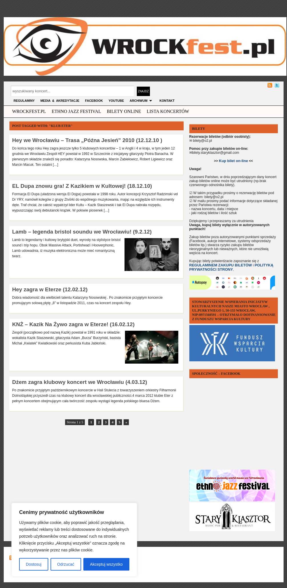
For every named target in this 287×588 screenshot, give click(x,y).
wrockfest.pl (29, 111)
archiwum (142, 100)
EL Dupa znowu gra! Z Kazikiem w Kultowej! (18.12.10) (82, 186)
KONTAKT (166, 100)
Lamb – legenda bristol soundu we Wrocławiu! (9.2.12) (82, 232)
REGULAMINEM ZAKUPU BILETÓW (220, 265)
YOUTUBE (116, 100)
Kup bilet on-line (233, 161)
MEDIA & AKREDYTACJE (59, 100)
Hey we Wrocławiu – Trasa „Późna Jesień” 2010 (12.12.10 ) (87, 140)
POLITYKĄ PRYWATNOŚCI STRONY (231, 267)
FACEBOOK (94, 100)
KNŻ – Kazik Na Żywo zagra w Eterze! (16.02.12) (73, 324)
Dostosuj (33, 564)
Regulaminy (24, 100)
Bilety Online (124, 111)
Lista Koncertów (168, 111)
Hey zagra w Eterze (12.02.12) (50, 289)
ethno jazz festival (76, 111)
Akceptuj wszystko (106, 564)
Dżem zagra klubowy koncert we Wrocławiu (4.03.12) (79, 382)
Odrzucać (65, 564)
